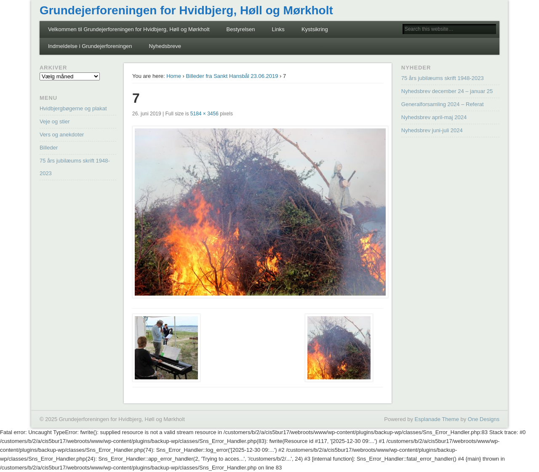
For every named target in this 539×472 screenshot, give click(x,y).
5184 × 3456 (204, 114)
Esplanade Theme (437, 419)
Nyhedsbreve (165, 46)
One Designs (483, 419)
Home (173, 76)
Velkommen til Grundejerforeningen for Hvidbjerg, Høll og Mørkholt (129, 29)
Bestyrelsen (241, 29)
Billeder (49, 147)
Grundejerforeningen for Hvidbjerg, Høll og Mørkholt (186, 10)
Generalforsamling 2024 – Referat (442, 104)
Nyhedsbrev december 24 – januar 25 (447, 91)
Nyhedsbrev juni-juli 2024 (432, 130)
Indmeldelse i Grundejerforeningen (90, 46)
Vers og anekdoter (62, 134)
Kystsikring (315, 29)
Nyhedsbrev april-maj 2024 (434, 117)
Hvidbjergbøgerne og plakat (73, 108)
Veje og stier (55, 121)
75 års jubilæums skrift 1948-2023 (442, 78)
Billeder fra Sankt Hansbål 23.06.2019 (232, 76)
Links (278, 29)
